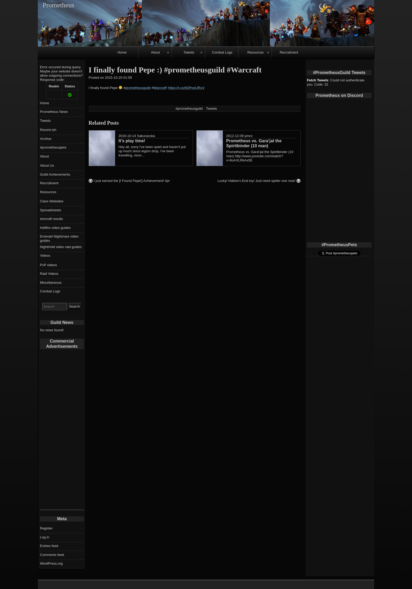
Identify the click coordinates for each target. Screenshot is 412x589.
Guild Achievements (55, 174)
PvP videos (48, 265)
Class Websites (51, 201)
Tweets (188, 52)
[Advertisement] (62, 431)
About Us (47, 165)
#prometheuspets (53, 147)
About (155, 52)
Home (122, 52)
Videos (45, 255)
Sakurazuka (146, 136)
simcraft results (51, 219)
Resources (255, 52)
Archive (45, 139)
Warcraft (159, 88)
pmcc (249, 136)
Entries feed (49, 546)
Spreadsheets (50, 210)
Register (46, 528)
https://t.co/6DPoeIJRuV (186, 88)
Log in (44, 537)
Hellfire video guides (55, 228)
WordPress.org (51, 563)
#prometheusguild (189, 109)
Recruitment (289, 52)
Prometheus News (54, 112)
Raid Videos (49, 274)
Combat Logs (222, 52)
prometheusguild (138, 88)
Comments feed (52, 555)
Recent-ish (48, 130)
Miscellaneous (50, 283)
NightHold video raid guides (61, 247)
